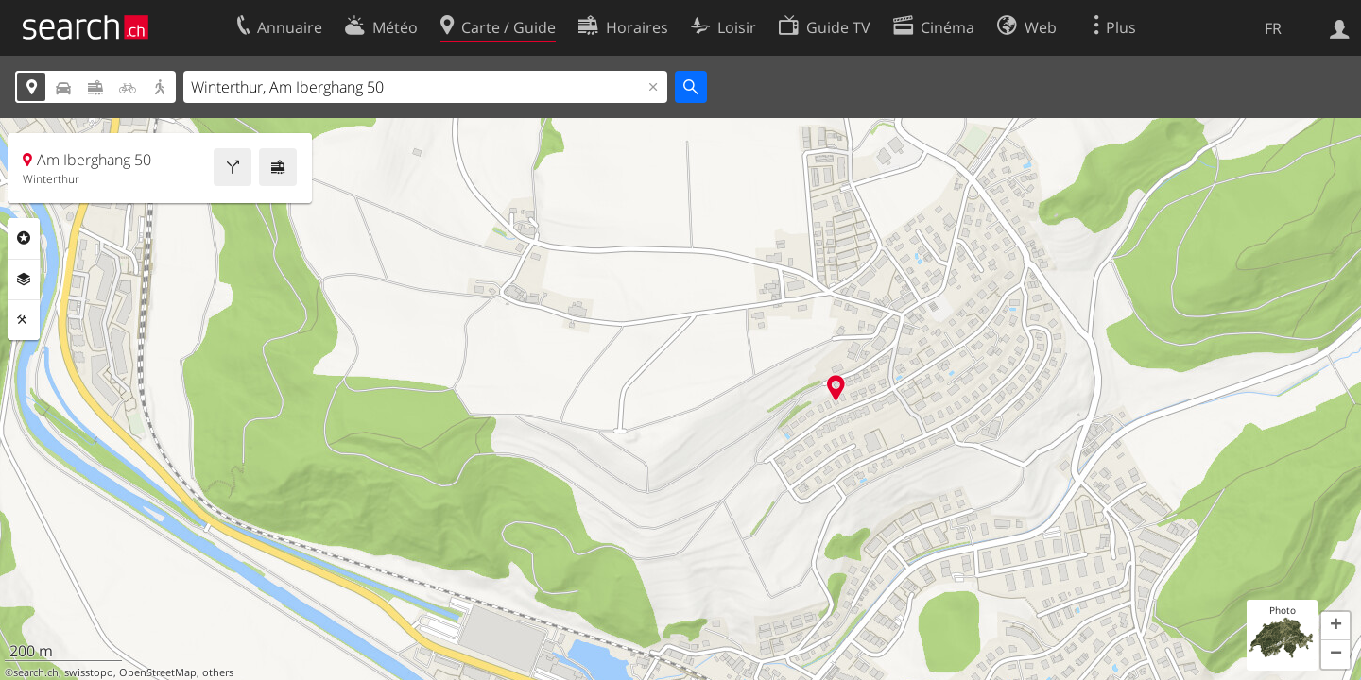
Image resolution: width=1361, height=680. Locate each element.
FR (1273, 28)
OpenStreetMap (158, 672)
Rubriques (24, 238)
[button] (1335, 626)
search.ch (36, 672)
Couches (24, 279)
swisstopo (88, 672)
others (217, 672)
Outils (24, 320)
